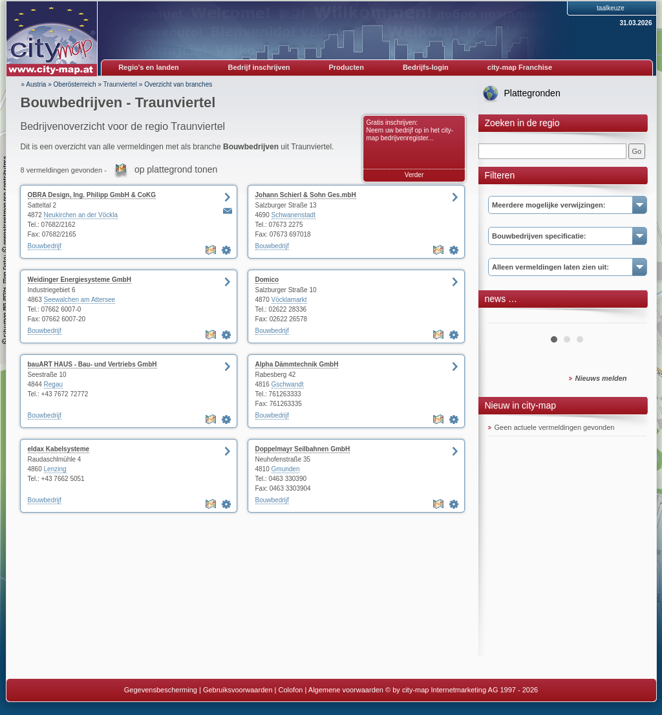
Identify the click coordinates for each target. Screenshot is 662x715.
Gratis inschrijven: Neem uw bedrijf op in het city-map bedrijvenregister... (410, 130)
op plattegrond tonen (175, 169)
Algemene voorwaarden (345, 690)
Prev (505, 318)
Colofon (291, 690)
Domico (267, 279)
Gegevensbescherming (160, 690)
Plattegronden (532, 93)
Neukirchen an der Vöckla (81, 215)
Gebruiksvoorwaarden (238, 690)
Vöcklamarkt (289, 299)
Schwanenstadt (293, 215)
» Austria (34, 84)
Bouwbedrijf (44, 246)
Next (629, 318)
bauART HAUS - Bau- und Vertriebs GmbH (92, 364)
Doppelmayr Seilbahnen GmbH (302, 449)
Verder (414, 174)
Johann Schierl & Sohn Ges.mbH (305, 194)
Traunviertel (120, 84)
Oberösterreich (75, 84)
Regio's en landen (148, 67)
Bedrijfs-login (426, 67)
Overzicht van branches (178, 84)
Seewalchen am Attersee (80, 299)
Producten (345, 67)
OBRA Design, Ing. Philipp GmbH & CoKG (92, 194)
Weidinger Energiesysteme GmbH (79, 279)
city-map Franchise (519, 67)
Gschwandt (288, 384)
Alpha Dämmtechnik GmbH (297, 364)
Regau (53, 384)
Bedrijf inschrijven (259, 67)
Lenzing (55, 469)
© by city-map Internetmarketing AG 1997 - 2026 (461, 690)
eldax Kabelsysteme (59, 449)
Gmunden (286, 469)
